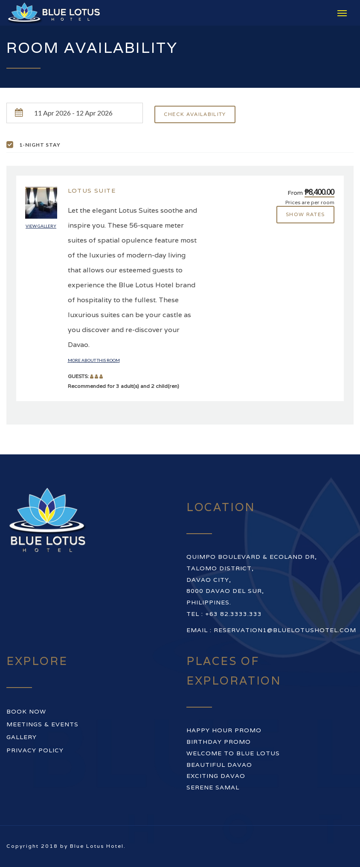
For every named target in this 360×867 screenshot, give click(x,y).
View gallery (41, 225)
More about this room (94, 360)
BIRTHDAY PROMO (218, 742)
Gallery (21, 737)
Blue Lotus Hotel (97, 846)
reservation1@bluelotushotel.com (285, 630)
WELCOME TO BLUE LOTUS (233, 753)
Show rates (305, 214)
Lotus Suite (92, 190)
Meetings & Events (42, 724)
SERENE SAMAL (212, 787)
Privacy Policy (35, 750)
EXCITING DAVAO (215, 776)
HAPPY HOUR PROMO (223, 730)
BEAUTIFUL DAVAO (219, 765)
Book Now (26, 711)
